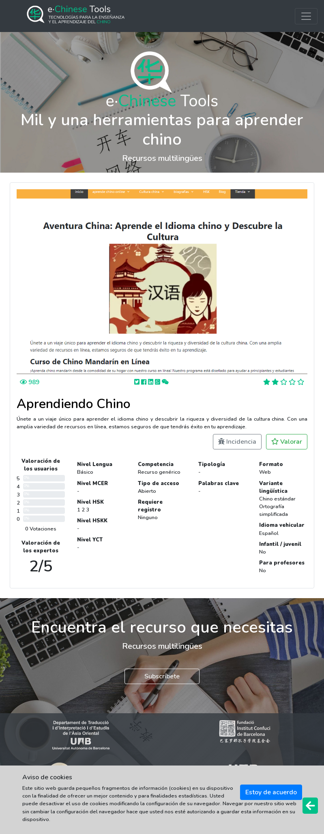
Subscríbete (162, 676)
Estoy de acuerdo (271, 792)
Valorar (286, 441)
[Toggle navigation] (306, 16)
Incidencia (237, 441)
